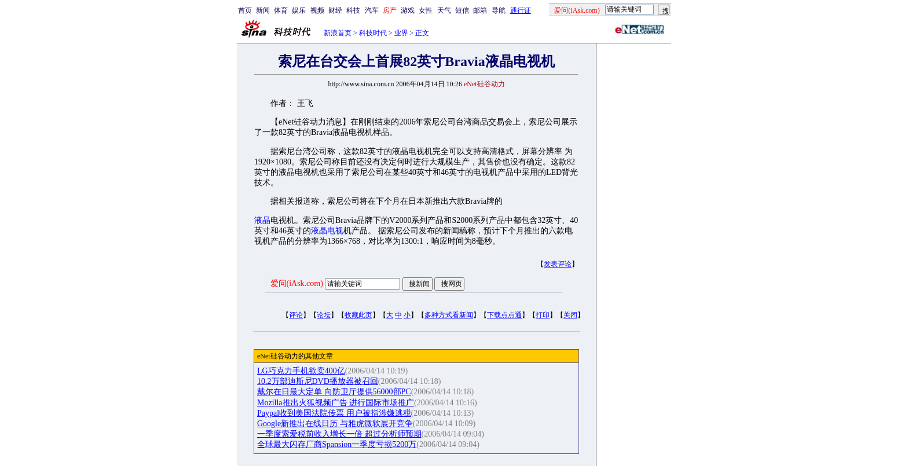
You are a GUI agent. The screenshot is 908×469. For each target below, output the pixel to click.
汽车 (372, 10)
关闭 (570, 315)
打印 (543, 315)
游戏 (408, 10)
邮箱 (480, 10)
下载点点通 (504, 315)
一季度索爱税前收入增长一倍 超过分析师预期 (339, 434)
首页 (245, 10)
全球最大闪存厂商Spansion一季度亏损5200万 (336, 444)
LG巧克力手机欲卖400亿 (301, 371)
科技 (353, 10)
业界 (401, 33)
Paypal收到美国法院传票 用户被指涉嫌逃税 (334, 413)
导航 (499, 10)
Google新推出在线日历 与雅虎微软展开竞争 (335, 423)
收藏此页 (358, 315)
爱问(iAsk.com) (296, 283)
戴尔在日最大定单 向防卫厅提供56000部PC (334, 391)
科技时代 (373, 33)
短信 (462, 10)
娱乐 (299, 10)
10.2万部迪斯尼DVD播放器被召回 (317, 381)
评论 (296, 315)
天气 (444, 10)
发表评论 (558, 264)
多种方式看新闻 (448, 315)
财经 (335, 10)
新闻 (263, 10)
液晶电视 (327, 230)
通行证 (520, 10)
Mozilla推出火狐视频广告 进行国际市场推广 (335, 402)
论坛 (324, 315)
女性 (426, 10)
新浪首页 (338, 33)
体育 (281, 10)
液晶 (262, 220)
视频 (317, 10)
